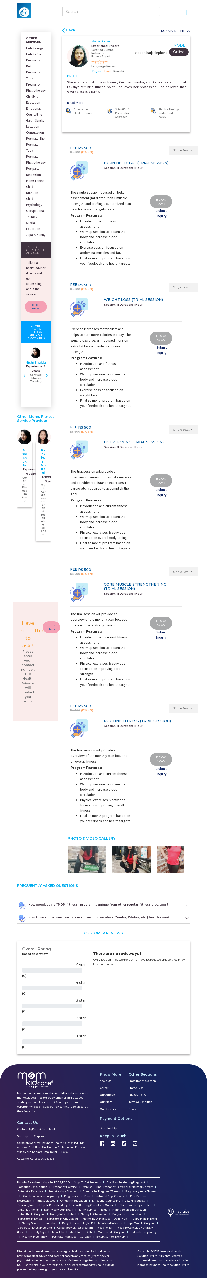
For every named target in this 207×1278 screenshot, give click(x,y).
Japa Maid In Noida (109, 1223)
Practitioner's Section (142, 1081)
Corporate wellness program (75, 1227)
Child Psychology (34, 202)
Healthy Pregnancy (34, 1236)
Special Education (33, 226)
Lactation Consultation (35, 129)
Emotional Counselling (34, 111)
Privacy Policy (137, 1095)
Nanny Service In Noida (93, 1209)
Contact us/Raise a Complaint (36, 1129)
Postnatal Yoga (32, 147)
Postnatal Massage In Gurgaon (71, 1236)
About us (105, 1081)
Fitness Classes (45, 1200)
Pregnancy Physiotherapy (36, 87)
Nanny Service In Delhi (58, 1209)
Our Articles (107, 1095)
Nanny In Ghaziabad (94, 1214)
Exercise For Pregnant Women (102, 1191)
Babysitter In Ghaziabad (62, 1218)
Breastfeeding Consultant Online (93, 1205)
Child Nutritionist (28, 1209)
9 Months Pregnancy (143, 1232)
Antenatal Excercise (30, 1191)
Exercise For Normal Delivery (135, 1187)
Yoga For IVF (105, 1227)
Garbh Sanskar (36, 120)
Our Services (108, 1109)
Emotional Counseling (106, 1200)
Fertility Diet (34, 54)
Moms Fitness (35, 181)
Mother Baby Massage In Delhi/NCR (105, 1218)
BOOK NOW (161, 201)
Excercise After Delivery (111, 1236)
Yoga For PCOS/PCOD (56, 1182)
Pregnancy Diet (33, 63)
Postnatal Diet (35, 138)
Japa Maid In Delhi (145, 1218)
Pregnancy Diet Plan (77, 1196)
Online (178, 52)
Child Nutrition (32, 190)
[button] (183, 150)
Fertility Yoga (35, 48)
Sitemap (22, 1136)
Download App (109, 1128)
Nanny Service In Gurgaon (129, 1209)
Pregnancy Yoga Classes (140, 1191)
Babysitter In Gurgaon (31, 1214)
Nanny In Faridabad (63, 1214)
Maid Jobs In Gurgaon (111, 1232)
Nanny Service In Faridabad (39, 1223)
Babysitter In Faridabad (127, 1214)
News (132, 1109)
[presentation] (24, 375)
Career (104, 1088)
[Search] (111, 11)
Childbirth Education (33, 99)
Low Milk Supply (135, 1200)
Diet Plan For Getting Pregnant (125, 1182)
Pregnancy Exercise (64, 1187)
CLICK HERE (36, 306)
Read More (75, 102)
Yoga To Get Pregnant (88, 1182)
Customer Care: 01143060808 (35, 1158)
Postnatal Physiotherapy (36, 159)
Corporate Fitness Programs (35, 1227)
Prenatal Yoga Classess (63, 1191)
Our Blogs (106, 1102)
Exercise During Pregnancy (99, 1187)
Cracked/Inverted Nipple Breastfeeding (42, 1205)
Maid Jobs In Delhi (81, 1232)
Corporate (40, 1136)
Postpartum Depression (34, 171)
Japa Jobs (57, 1232)
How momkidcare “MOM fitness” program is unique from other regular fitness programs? (103, 905)
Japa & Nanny (35, 235)
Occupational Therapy (35, 214)
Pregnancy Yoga (33, 75)
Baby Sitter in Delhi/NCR (77, 1223)
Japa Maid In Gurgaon (141, 1223)
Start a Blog (136, 1088)
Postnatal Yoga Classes (109, 1196)
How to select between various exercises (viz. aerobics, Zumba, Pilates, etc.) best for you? (103, 918)
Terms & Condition (140, 1102)
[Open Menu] (185, 13)
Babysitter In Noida (30, 1218)
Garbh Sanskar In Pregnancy (41, 1196)
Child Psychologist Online (136, 1205)
